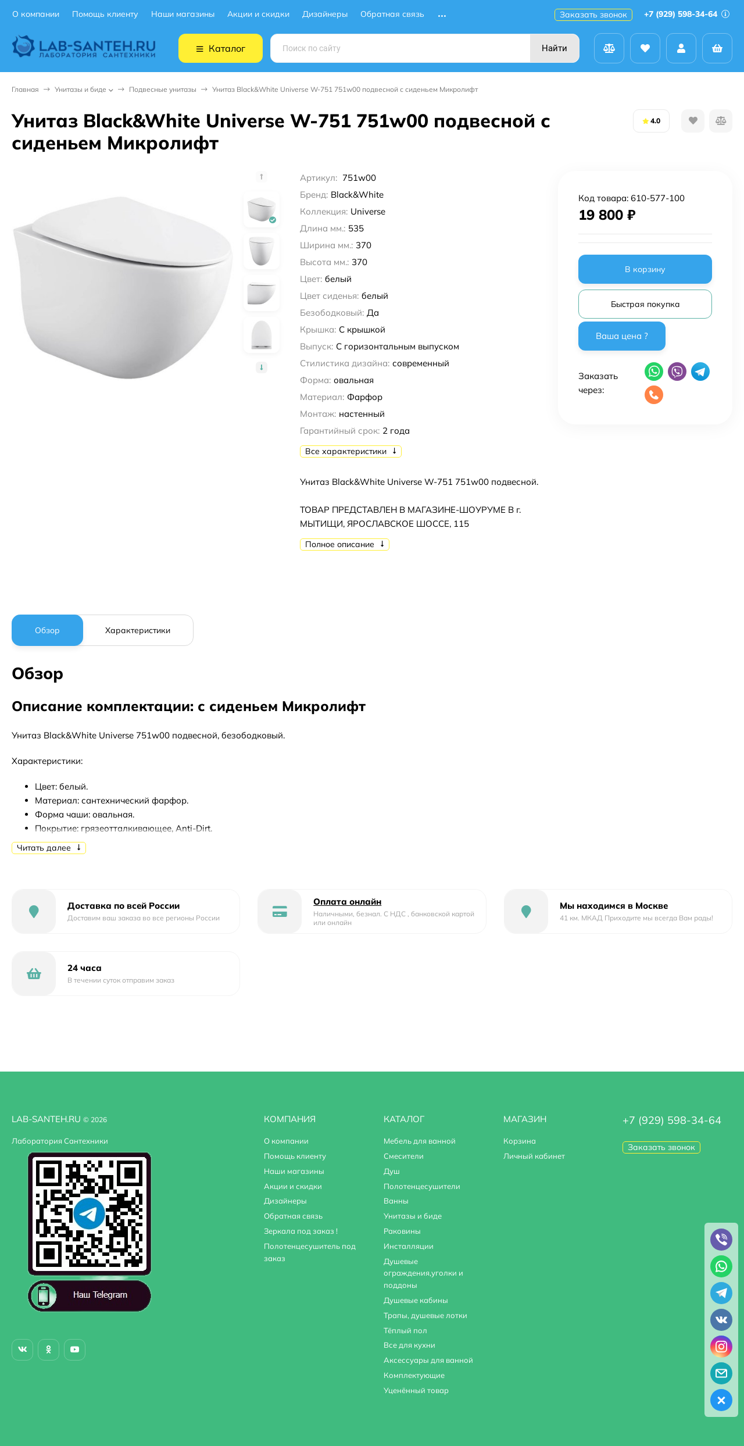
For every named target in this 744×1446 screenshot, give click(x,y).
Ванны (396, 1200)
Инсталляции (409, 1246)
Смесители (404, 1156)
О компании (35, 14)
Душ (392, 1171)
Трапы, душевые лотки (425, 1315)
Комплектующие (414, 1375)
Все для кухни (409, 1344)
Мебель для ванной (420, 1140)
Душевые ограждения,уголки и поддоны (423, 1273)
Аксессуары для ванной (428, 1360)
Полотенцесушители (422, 1186)
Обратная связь (392, 14)
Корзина (519, 1140)
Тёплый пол (405, 1330)
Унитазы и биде (80, 89)
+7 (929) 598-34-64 (686, 14)
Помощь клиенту (105, 14)
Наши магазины (182, 14)
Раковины (402, 1231)
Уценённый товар (416, 1390)
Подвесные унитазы (162, 89)
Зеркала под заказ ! (301, 1231)
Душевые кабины (416, 1300)
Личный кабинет (534, 1156)
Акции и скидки (258, 14)
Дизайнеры (325, 14)
